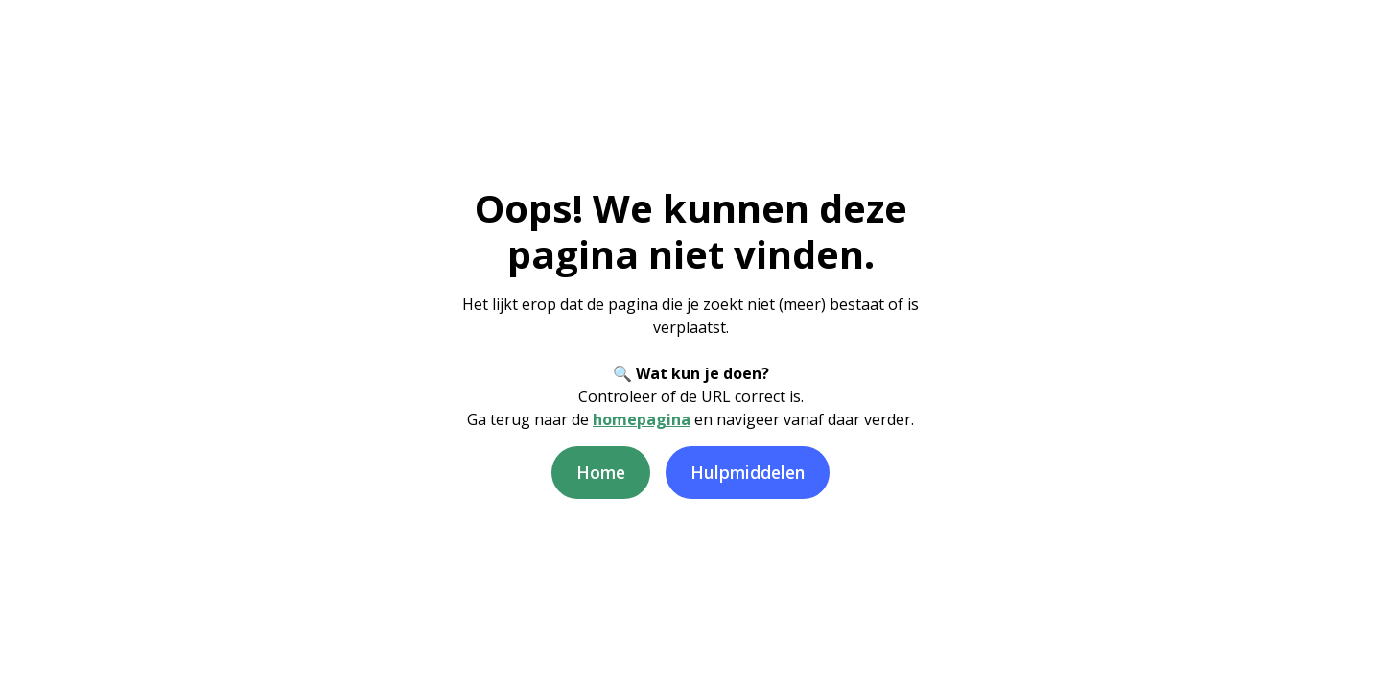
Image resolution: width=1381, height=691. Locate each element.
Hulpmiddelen (747, 472)
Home (600, 472)
